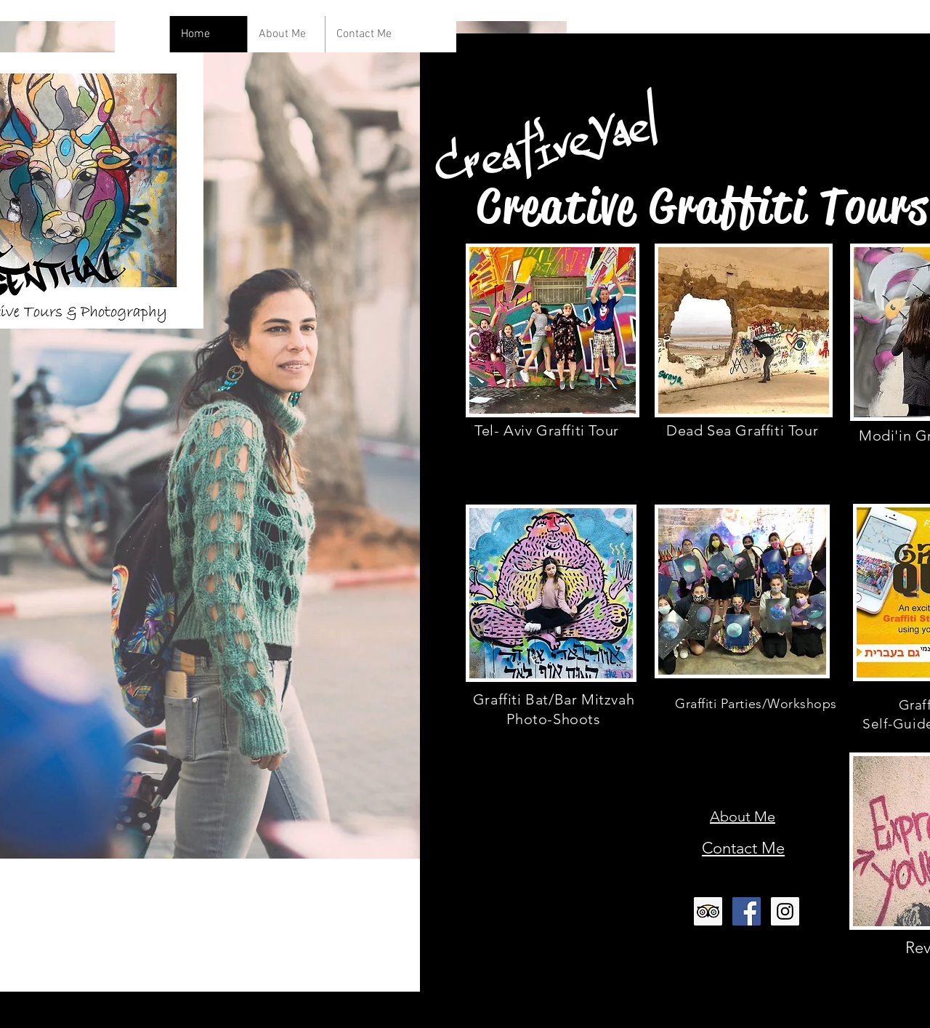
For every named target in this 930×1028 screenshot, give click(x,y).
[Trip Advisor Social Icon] (708, 911)
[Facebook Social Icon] (746, 911)
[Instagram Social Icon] (785, 911)
